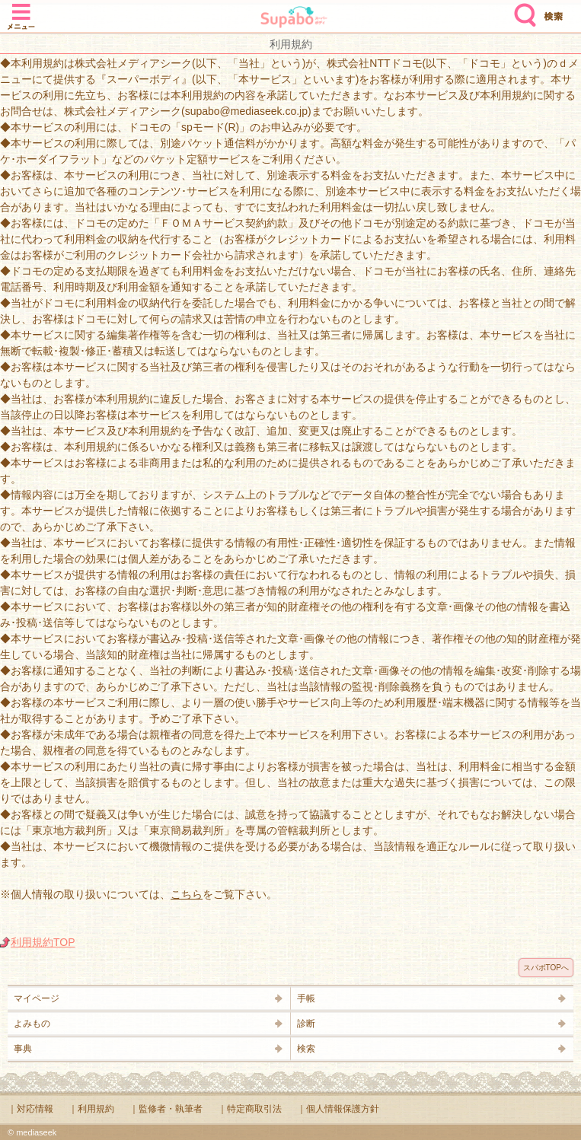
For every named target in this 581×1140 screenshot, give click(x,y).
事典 (23, 1048)
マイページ (36, 998)
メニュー (21, 9)
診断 (306, 1023)
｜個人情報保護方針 (338, 1108)
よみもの (32, 1023)
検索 (521, 9)
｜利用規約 (91, 1108)
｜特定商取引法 (250, 1108)
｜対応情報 (30, 1108)
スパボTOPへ (546, 967)
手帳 (306, 998)
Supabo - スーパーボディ (293, 18)
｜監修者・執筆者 (166, 1108)
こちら (187, 894)
